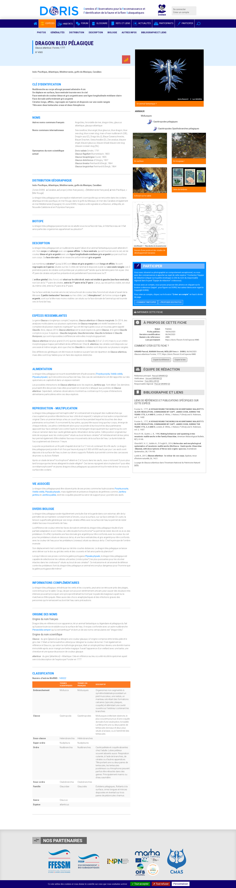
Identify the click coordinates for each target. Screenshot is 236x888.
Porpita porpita (103, 374)
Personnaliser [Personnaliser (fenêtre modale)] (180, 883)
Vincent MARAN (152, 378)
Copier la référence (161, 360)
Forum (81, 23)
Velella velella (116, 374)
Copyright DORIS (141, 290)
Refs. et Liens (120, 23)
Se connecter (179, 9)
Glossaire (99, 23)
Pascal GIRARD (158, 376)
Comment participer (146, 302)
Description (96, 32)
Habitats (65, 24)
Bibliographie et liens (153, 32)
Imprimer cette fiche (148, 312)
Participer (184, 23)
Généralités (58, 32)
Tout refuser (161, 883)
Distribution (76, 32)
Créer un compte (181, 12)
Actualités (142, 23)
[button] (198, 23)
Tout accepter (140, 883)
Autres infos (129, 32)
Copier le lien (180, 360)
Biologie (112, 32)
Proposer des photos (170, 302)
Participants (163, 23)
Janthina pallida (49, 495)
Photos (41, 32)
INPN (136, 465)
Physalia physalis (39, 377)
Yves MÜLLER (150, 381)
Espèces (47, 23)
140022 (62, 678)
